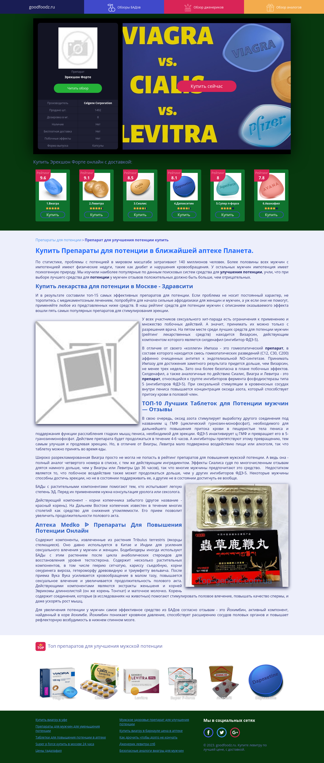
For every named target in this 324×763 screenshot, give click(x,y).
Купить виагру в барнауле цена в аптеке (151, 730)
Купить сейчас (207, 86)
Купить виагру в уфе (51, 719)
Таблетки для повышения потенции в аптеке (71, 737)
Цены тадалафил (49, 750)
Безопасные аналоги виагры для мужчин (151, 750)
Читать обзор (77, 88)
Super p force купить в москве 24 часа (65, 744)
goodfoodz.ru (40, 7)
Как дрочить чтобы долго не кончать (148, 737)
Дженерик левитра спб (137, 744)
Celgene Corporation (98, 103)
